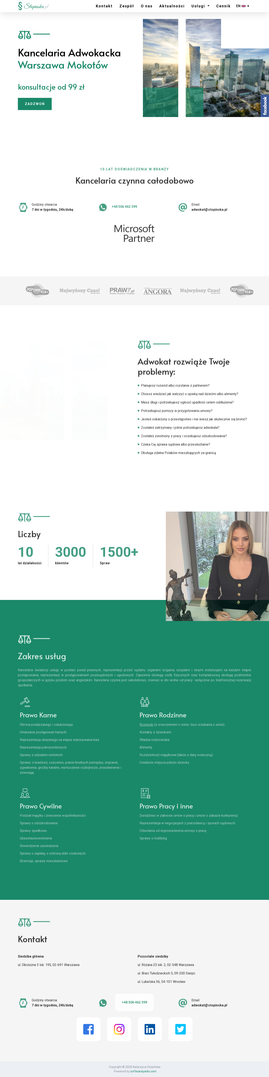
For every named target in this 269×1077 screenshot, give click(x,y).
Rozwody (154, 725)
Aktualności (172, 6)
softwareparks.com (143, 1071)
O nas (147, 6)
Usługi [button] (198, 6)
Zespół (126, 6)
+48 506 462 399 (124, 211)
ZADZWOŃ (35, 104)
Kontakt (104, 6)
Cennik (223, 6)
